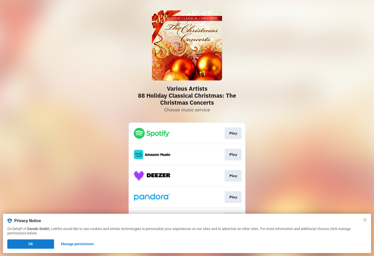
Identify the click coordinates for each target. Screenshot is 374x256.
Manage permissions (77, 244)
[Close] (365, 220)
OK (30, 244)
